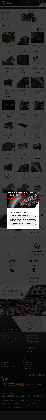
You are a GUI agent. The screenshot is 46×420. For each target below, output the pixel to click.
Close (37, 193)
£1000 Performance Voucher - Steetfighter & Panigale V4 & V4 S (22, 220)
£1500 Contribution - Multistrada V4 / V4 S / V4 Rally (22, 216)
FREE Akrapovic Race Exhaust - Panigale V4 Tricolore (21, 224)
